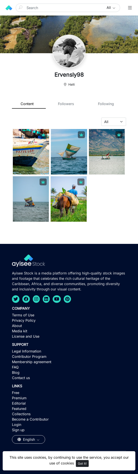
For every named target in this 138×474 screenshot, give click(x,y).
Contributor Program (29, 356)
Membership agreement (31, 362)
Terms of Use (23, 315)
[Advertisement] (69, 442)
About (17, 325)
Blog (15, 372)
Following (106, 104)
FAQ (15, 367)
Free (15, 392)
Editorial (19, 403)
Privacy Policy (24, 320)
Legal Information (26, 351)
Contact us (21, 378)
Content (27, 104)
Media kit (19, 331)
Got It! (82, 463)
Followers (66, 104)
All (109, 7)
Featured (19, 408)
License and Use (25, 336)
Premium (19, 398)
